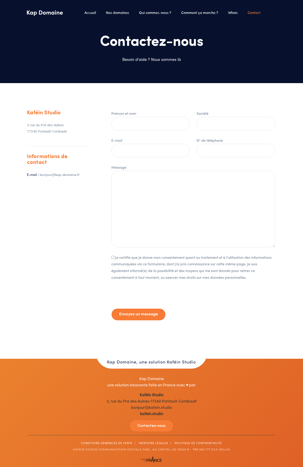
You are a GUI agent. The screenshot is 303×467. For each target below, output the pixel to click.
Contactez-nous (151, 426)
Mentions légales (153, 443)
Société (236, 118)
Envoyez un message (138, 314)
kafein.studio (151, 413)
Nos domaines (118, 12)
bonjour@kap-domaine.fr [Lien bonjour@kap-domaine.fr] (60, 174)
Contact (254, 12)
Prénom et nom (150, 118)
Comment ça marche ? (200, 12)
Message (193, 206)
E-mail (150, 145)
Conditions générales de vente (106, 443)
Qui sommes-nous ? (155, 12)
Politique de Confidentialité (198, 443)
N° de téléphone (236, 145)
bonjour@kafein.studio (151, 407)
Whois (233, 12)
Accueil (90, 12)
